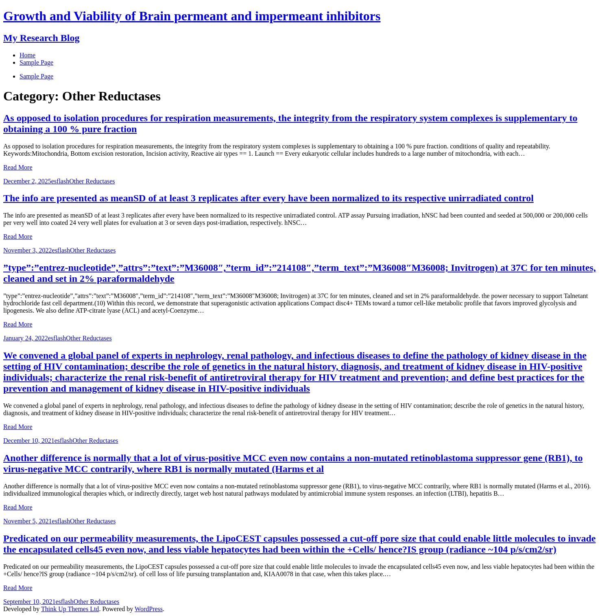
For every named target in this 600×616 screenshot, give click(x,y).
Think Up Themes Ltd (70, 608)
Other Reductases (92, 181)
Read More (18, 167)
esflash (60, 181)
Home (27, 55)
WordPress (149, 608)
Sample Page (36, 76)
